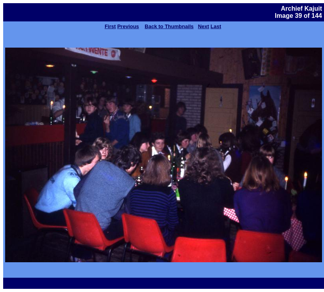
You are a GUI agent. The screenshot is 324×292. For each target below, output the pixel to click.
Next (203, 26)
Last (216, 26)
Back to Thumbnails (169, 26)
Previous (128, 26)
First (110, 26)
